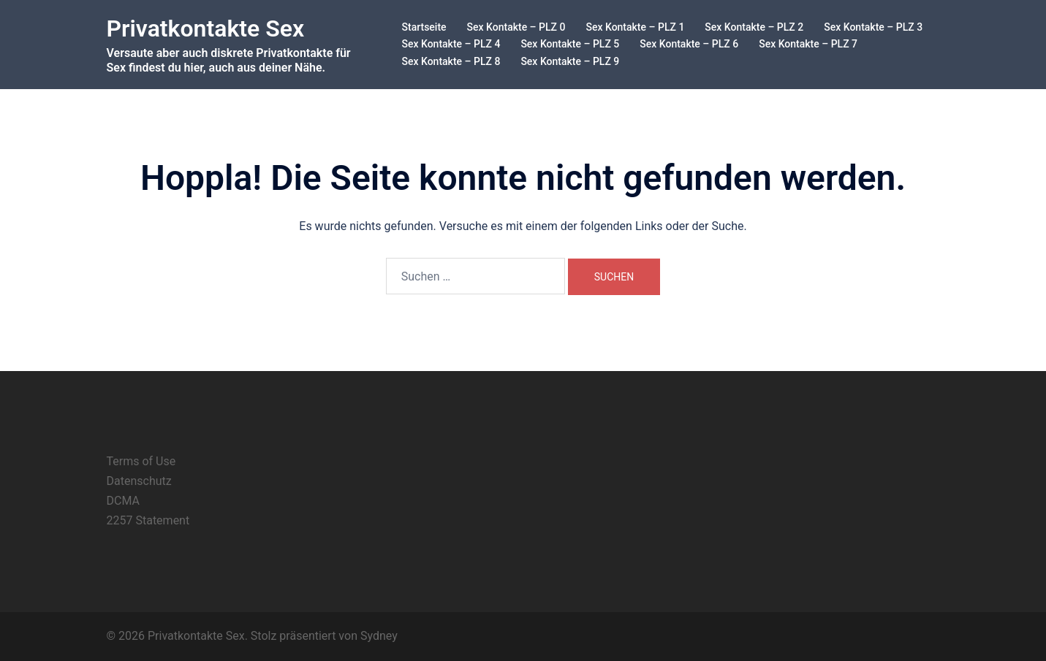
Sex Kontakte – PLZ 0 (516, 27)
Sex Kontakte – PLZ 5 (569, 44)
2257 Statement (148, 520)
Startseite (424, 27)
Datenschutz (139, 481)
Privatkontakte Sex (206, 28)
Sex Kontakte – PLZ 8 (451, 61)
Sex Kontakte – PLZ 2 (754, 27)
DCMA (123, 501)
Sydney (379, 636)
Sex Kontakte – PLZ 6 (689, 44)
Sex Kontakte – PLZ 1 (634, 27)
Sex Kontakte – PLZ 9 (569, 61)
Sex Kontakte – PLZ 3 (873, 27)
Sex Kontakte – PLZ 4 (451, 44)
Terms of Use (141, 461)
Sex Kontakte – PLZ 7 (808, 44)
